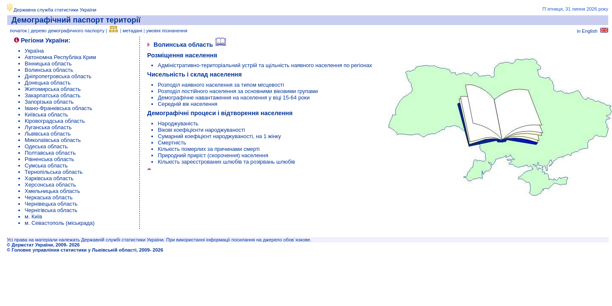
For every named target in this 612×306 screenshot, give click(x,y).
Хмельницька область (52, 191)
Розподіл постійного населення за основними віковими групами (238, 91)
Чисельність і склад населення (194, 74)
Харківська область (49, 178)
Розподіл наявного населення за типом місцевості (221, 85)
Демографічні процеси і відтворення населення (219, 113)
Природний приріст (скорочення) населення (213, 155)
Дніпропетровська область (58, 76)
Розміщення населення (182, 55)
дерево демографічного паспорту (68, 30)
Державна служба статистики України (55, 9)
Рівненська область (49, 159)
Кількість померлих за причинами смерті (209, 149)
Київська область (46, 114)
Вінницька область (48, 63)
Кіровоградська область (55, 121)
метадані (132, 30)
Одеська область (46, 146)
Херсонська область (50, 184)
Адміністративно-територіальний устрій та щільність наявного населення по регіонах (265, 65)
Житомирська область (53, 89)
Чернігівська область (51, 210)
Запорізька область (49, 102)
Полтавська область (50, 153)
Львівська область (48, 133)
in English (592, 31)
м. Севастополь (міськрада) (59, 223)
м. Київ (33, 216)
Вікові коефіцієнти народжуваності (201, 130)
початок (18, 30)
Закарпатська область (52, 95)
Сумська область (46, 165)
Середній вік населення (187, 104)
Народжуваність (178, 123)
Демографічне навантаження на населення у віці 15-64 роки (233, 97)
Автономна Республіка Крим (60, 57)
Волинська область (49, 70)
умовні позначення (166, 30)
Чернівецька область (51, 204)
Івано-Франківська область (58, 108)
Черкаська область (49, 197)
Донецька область (48, 82)
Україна (34, 51)
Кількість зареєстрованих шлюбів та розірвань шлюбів (226, 162)
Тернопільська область (53, 172)
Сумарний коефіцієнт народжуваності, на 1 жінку (219, 136)
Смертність (172, 142)
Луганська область (48, 127)
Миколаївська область (53, 140)
